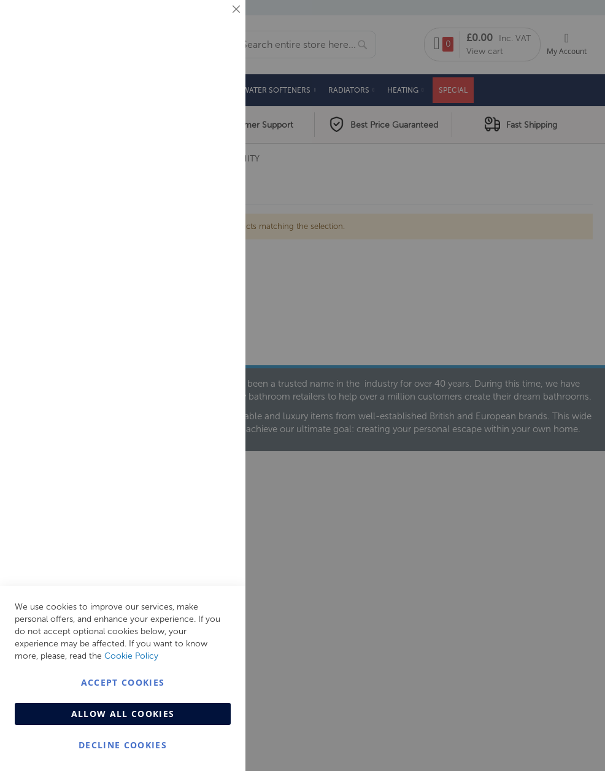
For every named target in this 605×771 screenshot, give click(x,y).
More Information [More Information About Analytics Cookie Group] (196, 374)
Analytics (211, 309)
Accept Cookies (123, 682)
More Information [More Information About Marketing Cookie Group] (196, 256)
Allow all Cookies (123, 713)
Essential (211, 24)
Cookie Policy (131, 656)
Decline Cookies (123, 745)
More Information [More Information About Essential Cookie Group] (196, 101)
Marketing (211, 154)
